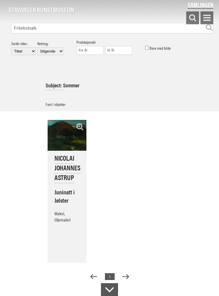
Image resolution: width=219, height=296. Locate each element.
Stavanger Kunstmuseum (41, 10)
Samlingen (200, 5)
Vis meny (206, 18)
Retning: (50, 48)
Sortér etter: (23, 48)
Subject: (54, 85)
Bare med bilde (158, 48)
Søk (192, 18)
